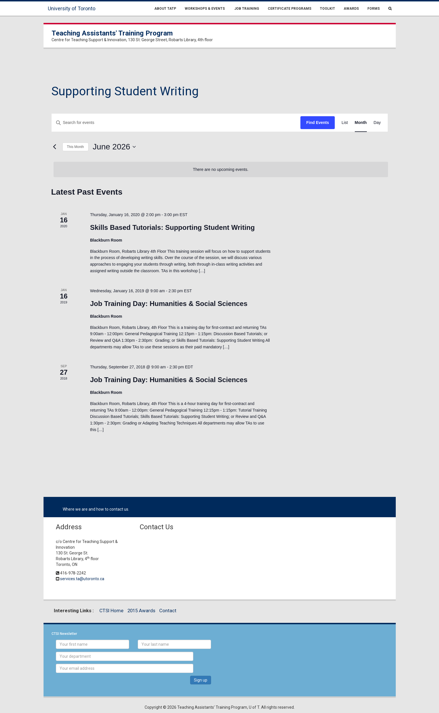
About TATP (165, 9)
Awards (351, 9)
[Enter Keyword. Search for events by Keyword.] (176, 123)
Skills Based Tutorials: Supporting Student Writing (172, 227)
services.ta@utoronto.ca (82, 578)
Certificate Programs (289, 9)
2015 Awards (141, 610)
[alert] (221, 169)
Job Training (246, 9)
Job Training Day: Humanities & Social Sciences (168, 303)
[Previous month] (54, 146)
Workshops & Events (205, 9)
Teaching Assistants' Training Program (112, 33)
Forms (373, 9)
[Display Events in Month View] (361, 123)
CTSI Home (111, 610)
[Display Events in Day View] (377, 123)
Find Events (317, 122)
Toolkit (327, 9)
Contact (167, 610)
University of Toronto (71, 8)
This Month (75, 147)
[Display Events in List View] (345, 123)
